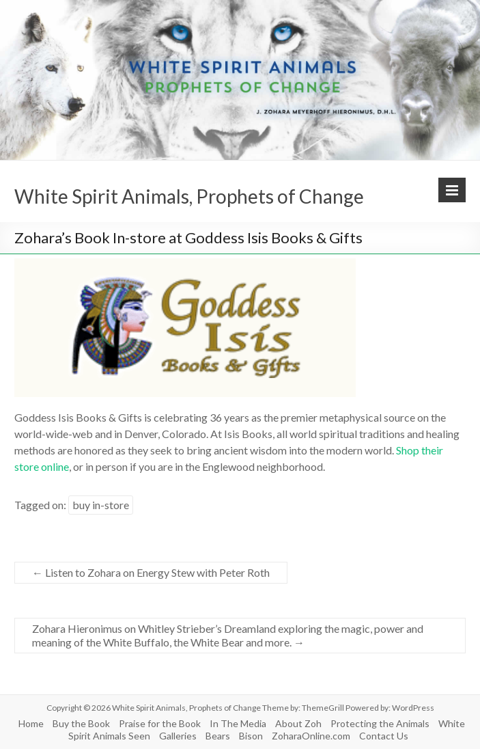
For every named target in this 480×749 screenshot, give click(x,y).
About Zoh (298, 723)
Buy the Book (81, 723)
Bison (251, 735)
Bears (218, 735)
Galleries (178, 735)
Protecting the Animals (379, 723)
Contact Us (383, 735)
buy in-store (100, 504)
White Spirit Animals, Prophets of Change (189, 196)
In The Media (238, 723)
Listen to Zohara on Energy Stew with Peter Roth (151, 572)
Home (31, 723)
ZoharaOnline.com (311, 735)
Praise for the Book (160, 723)
